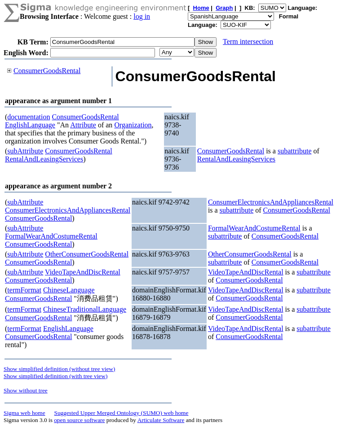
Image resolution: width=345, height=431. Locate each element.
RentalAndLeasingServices (44, 159)
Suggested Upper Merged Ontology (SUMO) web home (121, 412)
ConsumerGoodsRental (46, 70)
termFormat (24, 290)
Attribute (83, 125)
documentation (28, 117)
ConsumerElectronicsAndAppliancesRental (67, 210)
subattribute (295, 151)
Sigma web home (24, 412)
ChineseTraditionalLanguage (84, 309)
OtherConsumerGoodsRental (86, 254)
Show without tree (26, 390)
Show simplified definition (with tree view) (55, 376)
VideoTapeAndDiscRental (82, 272)
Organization (132, 125)
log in (141, 16)
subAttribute (25, 151)
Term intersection (248, 41)
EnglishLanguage (30, 125)
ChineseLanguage (69, 290)
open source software (79, 420)
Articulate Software (161, 420)
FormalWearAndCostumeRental (51, 236)
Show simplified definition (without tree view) (59, 369)
